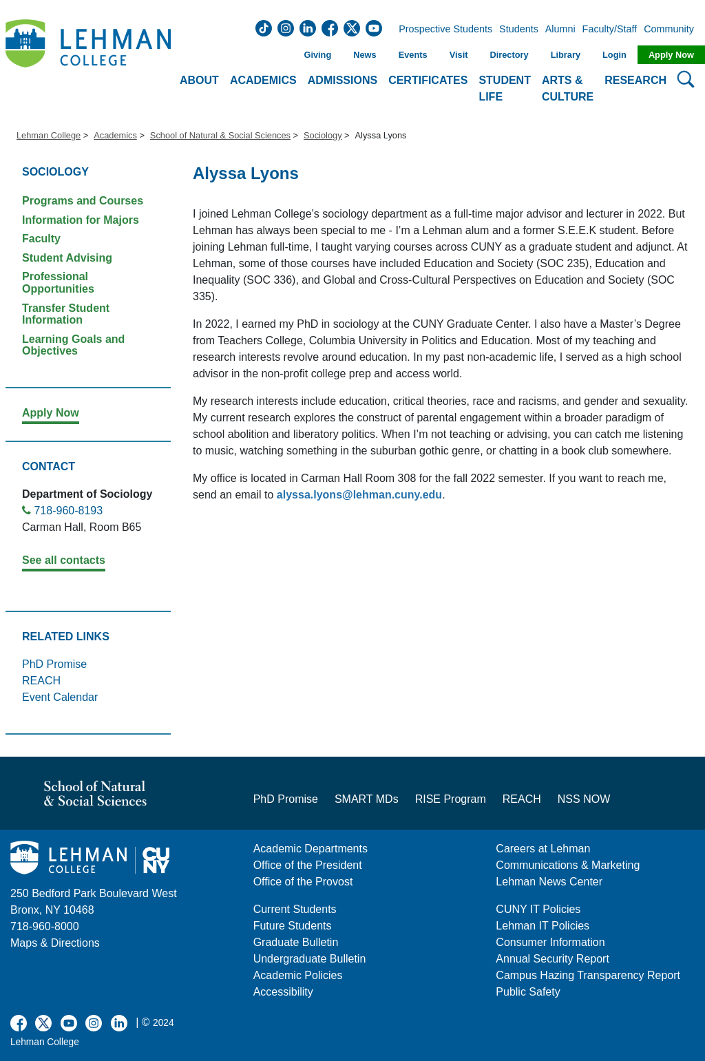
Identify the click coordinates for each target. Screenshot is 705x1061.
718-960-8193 (68, 510)
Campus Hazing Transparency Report (588, 975)
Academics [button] (263, 80)
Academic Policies (298, 975)
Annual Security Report (552, 959)
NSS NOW (584, 799)
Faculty (41, 238)
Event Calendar (60, 697)
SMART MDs (367, 799)
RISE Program (450, 799)
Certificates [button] (427, 80)
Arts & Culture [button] (567, 88)
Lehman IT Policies (542, 926)
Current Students (295, 909)
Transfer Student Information (65, 314)
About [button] (199, 80)
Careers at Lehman (543, 848)
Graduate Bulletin (296, 942)
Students (518, 29)
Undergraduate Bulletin (309, 959)
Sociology (323, 135)
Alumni (560, 29)
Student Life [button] (504, 88)
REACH (41, 680)
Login (614, 55)
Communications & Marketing (568, 865)
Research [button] (635, 80)
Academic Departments (310, 848)
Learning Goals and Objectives (73, 345)
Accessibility (283, 992)
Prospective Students (441, 29)
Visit (459, 55)
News (364, 55)
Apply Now (671, 55)
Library (565, 55)
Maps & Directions (55, 943)
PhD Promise (54, 664)
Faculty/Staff (610, 29)
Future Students (292, 926)
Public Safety (528, 992)
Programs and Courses (82, 201)
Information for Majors (80, 220)
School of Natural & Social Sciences (220, 135)
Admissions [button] (342, 80)
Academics (115, 135)
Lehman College (49, 135)
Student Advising (67, 258)
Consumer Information (550, 942)
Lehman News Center (549, 881)
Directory (509, 55)
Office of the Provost (303, 881)
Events (413, 55)
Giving (317, 55)
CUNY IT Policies (538, 909)
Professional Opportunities (58, 283)
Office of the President (307, 865)
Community (673, 29)
